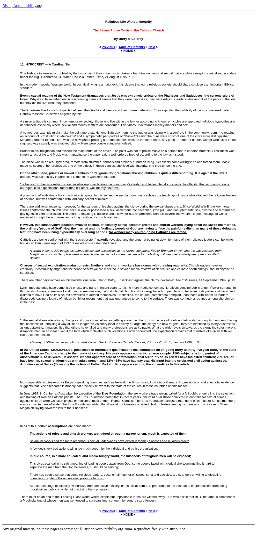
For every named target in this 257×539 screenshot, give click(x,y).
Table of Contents (131, 47)
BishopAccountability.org (22, 6)
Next (151, 47)
